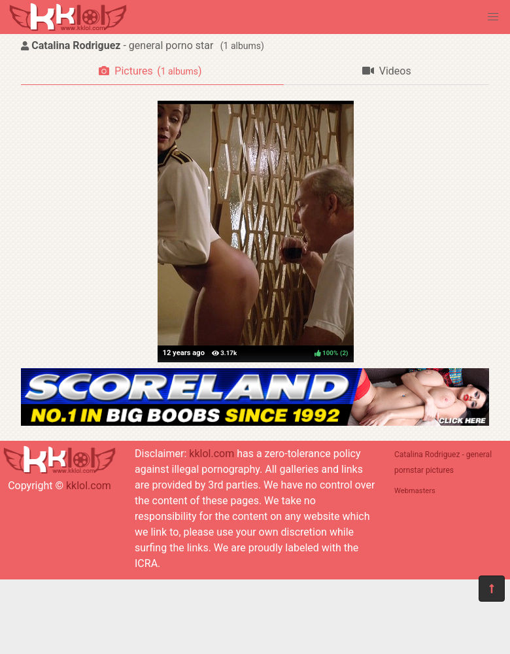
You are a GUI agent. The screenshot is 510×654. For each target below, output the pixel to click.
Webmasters (414, 491)
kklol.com (88, 485)
